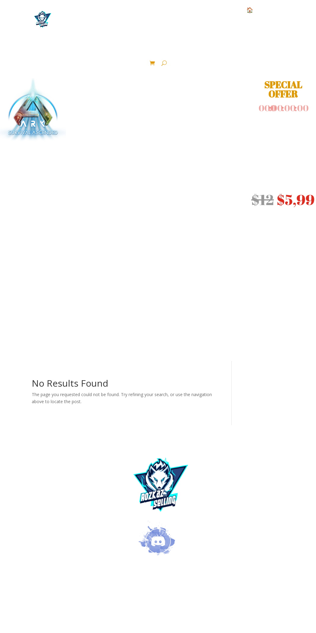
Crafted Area (165, 56)
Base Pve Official (74, 47)
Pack (132, 56)
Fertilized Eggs (253, 47)
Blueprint (296, 47)
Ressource (122, 47)
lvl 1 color (207, 47)
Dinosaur (164, 47)
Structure (20, 47)
